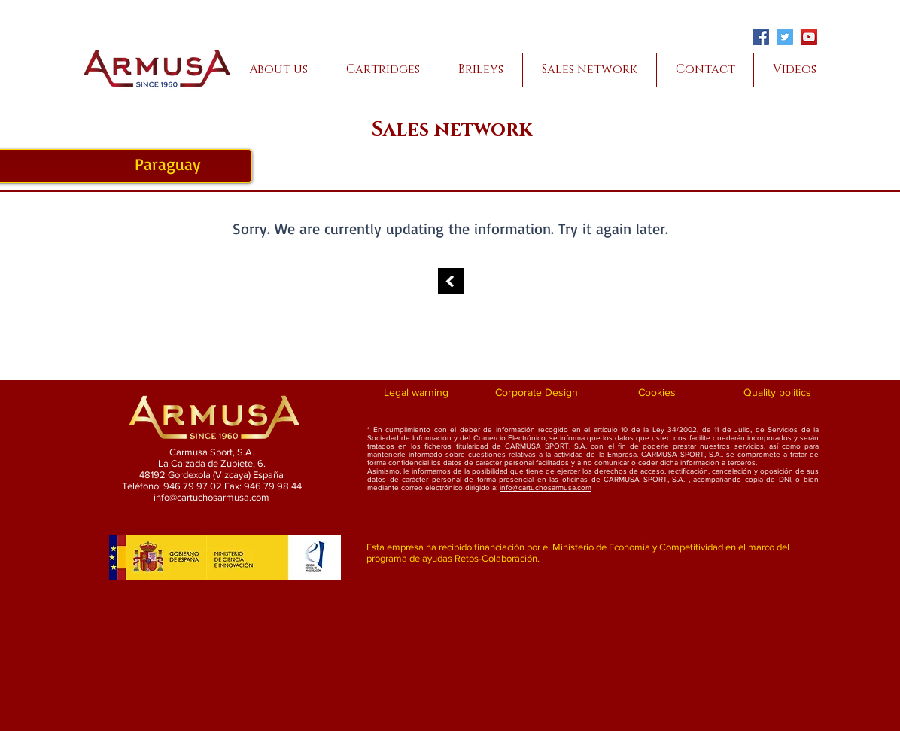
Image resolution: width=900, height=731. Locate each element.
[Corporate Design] (536, 393)
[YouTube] (809, 37)
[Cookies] (656, 393)
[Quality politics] (777, 393)
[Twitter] (785, 37)
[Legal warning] (415, 393)
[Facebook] (761, 37)
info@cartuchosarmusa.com (545, 487)
